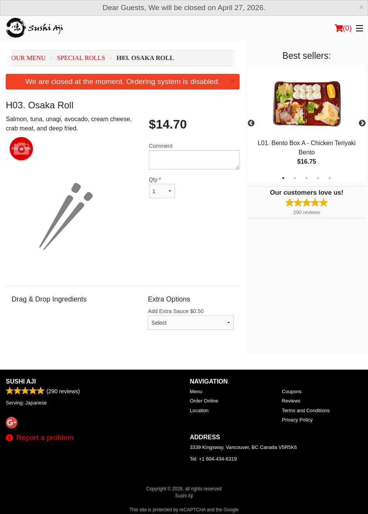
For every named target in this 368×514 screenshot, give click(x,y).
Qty (162, 187)
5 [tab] (330, 178)
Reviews (291, 401)
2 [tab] (295, 178)
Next (362, 123)
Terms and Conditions (306, 410)
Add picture (21, 148)
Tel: (213, 459)
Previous (251, 123)
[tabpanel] (306, 123)
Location (199, 410)
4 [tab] (318, 178)
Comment (194, 156)
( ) (343, 28)
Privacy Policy (297, 420)
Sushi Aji (21, 381)
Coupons (291, 391)
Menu (196, 391)
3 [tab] (306, 178)
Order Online (204, 401)
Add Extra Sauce (191, 319)
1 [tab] (283, 178)
